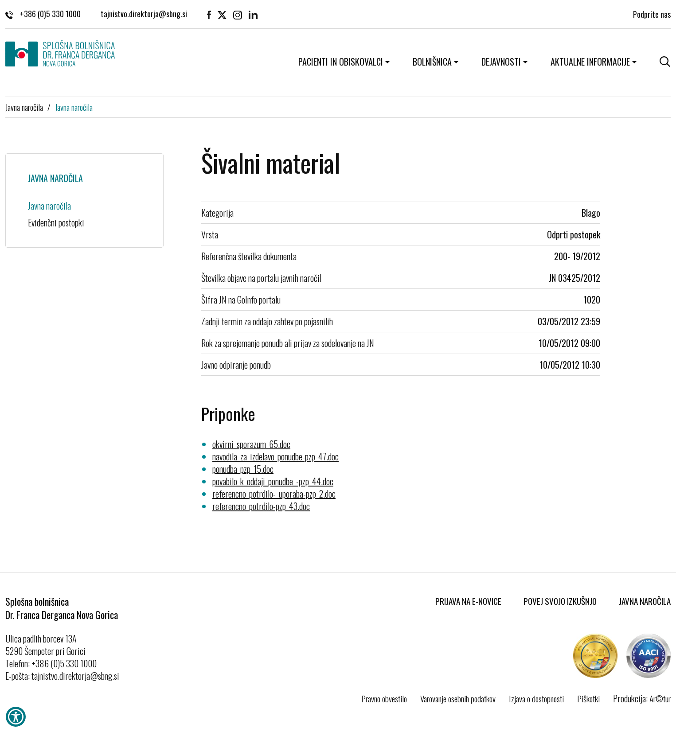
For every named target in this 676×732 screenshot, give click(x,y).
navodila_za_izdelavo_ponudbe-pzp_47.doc (275, 456)
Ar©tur (660, 698)
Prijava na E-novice (468, 601)
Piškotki (588, 698)
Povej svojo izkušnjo (560, 601)
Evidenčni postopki (56, 222)
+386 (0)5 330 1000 (43, 13)
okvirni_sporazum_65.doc (251, 444)
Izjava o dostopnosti (536, 698)
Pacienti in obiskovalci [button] (340, 61)
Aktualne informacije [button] (590, 61)
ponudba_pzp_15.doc (243, 468)
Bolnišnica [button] (432, 61)
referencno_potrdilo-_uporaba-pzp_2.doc (274, 493)
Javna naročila (24, 107)
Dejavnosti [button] (501, 61)
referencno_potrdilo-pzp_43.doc (261, 506)
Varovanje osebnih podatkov (458, 698)
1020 (591, 299)
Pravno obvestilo (384, 698)
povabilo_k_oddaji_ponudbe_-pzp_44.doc (272, 481)
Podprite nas (652, 13)
